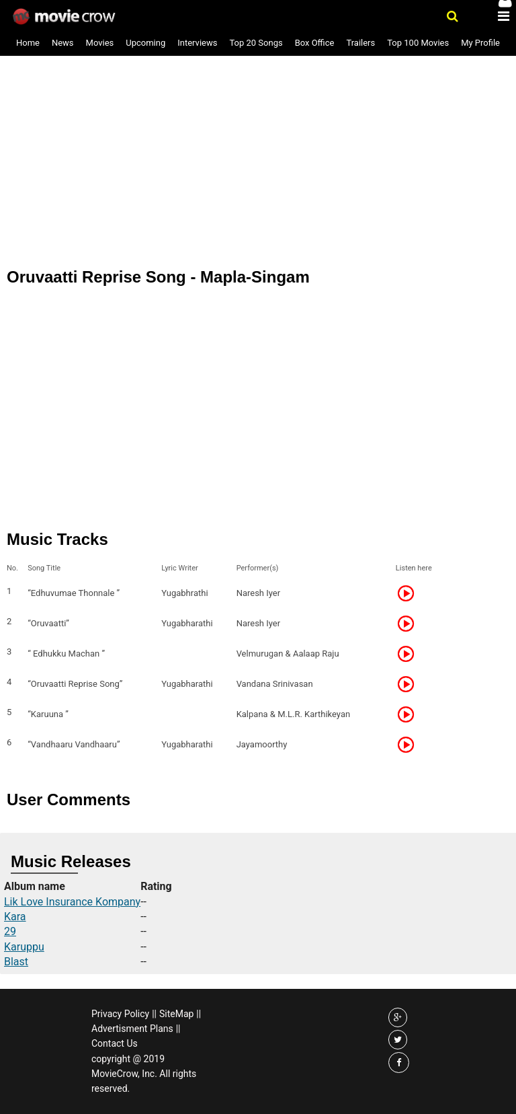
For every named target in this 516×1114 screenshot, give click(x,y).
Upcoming (145, 43)
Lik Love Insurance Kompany (72, 901)
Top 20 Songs (255, 43)
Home (28, 43)
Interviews (197, 43)
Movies (100, 43)
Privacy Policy (120, 1013)
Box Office (315, 43)
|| (154, 1013)
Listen (410, 593)
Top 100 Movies (418, 43)
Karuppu (24, 946)
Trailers (360, 43)
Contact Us (114, 1043)
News (63, 43)
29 (10, 931)
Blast (16, 961)
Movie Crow (65, 17)
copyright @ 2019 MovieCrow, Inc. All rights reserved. (143, 1073)
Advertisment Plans (132, 1028)
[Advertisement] (258, 114)
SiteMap (176, 1013)
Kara (15, 916)
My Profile (480, 43)
